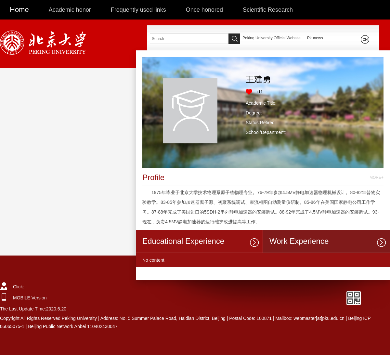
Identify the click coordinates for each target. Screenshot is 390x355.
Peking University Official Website (271, 38)
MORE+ (377, 177)
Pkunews (315, 38)
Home (19, 10)
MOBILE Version (30, 297)
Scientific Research (268, 10)
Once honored (204, 10)
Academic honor (70, 10)
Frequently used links (138, 10)
